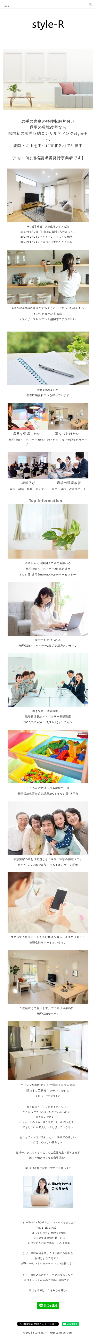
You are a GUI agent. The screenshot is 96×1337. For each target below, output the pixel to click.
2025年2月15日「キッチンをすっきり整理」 (48, 236)
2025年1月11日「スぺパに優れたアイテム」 (48, 241)
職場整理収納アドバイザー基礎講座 (48, 716)
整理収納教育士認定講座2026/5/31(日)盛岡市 (48, 793)
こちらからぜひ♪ (57, 1290)
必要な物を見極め (48, 308)
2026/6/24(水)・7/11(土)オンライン (48, 722)
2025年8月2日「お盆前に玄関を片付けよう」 (47, 231)
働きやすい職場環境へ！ (48, 711)
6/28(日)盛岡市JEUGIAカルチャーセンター (48, 574)
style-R (38, 1332)
